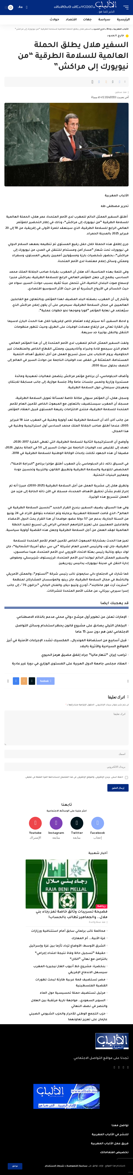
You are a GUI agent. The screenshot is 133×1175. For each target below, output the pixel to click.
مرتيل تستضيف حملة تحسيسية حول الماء (72, 993)
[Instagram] (56, 828)
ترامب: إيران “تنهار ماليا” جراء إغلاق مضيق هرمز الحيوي (84, 655)
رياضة (101, 906)
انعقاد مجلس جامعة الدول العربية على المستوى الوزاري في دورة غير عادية (69, 664)
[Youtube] (35, 828)
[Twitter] (77, 828)
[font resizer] (21, 7)
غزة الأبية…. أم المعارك (88, 938)
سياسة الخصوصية (76, 1166)
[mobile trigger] (125, 7)
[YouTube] (119, 1068)
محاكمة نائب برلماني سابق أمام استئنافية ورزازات (68, 931)
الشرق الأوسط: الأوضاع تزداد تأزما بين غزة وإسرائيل (67, 946)
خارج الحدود (115, 35)
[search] (26, 7)
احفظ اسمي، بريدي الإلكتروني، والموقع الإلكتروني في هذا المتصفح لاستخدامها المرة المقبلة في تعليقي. (74, 777)
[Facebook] (97, 828)
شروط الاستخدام (54, 1166)
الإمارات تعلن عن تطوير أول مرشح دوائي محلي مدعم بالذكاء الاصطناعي (72, 617)
